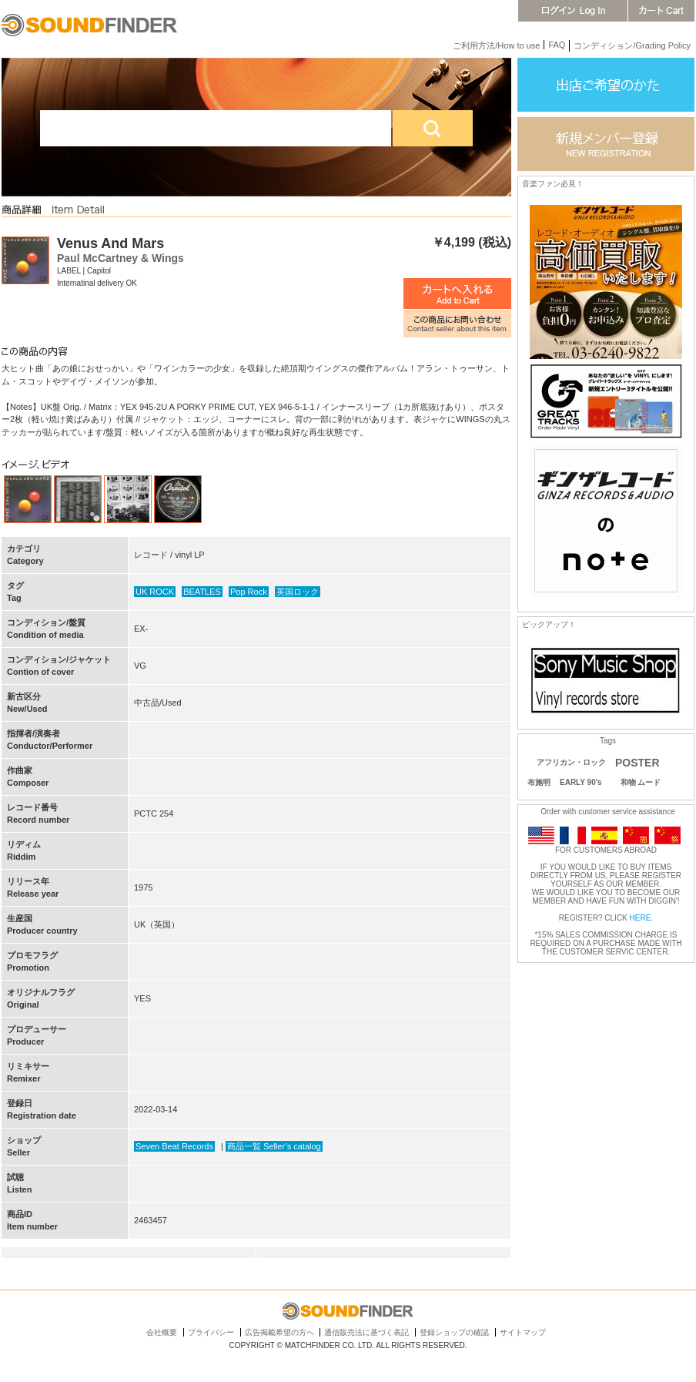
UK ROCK (155, 591)
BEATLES (202, 591)
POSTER (637, 762)
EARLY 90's (581, 782)
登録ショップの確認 (454, 1332)
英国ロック (297, 591)
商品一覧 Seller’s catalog (274, 1146)
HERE (640, 918)
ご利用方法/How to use (496, 45)
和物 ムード (641, 782)
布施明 (538, 782)
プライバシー (211, 1332)
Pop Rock (248, 591)
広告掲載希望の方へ (279, 1332)
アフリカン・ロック (571, 762)
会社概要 (161, 1332)
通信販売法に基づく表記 (366, 1332)
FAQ (556, 44)
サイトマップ (523, 1332)
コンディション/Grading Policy (632, 45)
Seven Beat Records (174, 1146)
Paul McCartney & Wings (120, 258)
